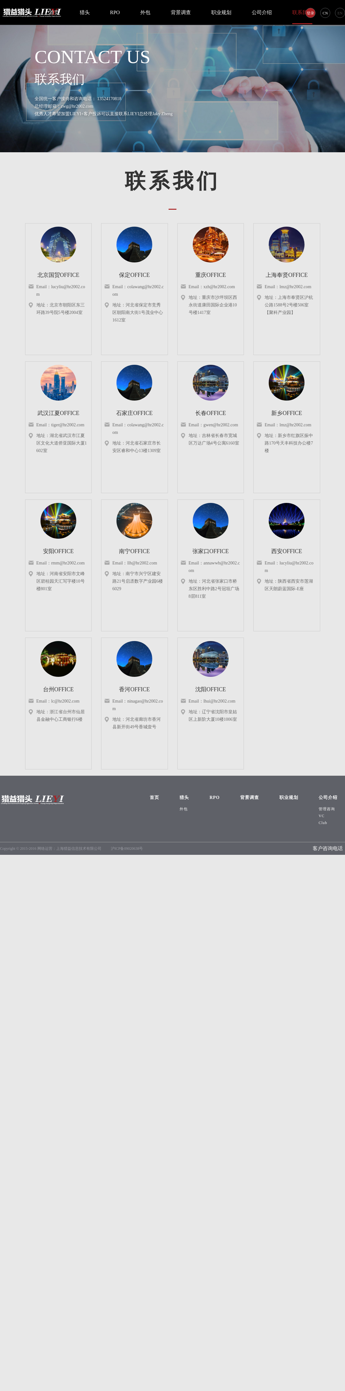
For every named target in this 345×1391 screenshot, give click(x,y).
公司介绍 (262, 12)
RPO (115, 12)
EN (339, 13)
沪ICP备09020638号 (127, 848)
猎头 (85, 12)
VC (322, 816)
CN (325, 13)
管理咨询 (327, 809)
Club (323, 823)
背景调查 (181, 12)
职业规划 (221, 12)
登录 (310, 13)
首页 (54, 12)
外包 (145, 12)
